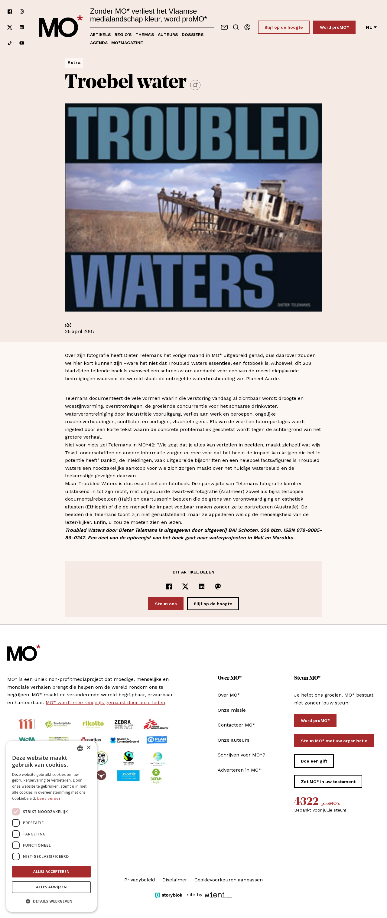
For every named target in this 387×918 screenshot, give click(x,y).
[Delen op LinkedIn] (201, 586)
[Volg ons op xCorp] (9, 27)
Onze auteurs (233, 740)
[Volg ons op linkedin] (21, 27)
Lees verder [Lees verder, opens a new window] (48, 798)
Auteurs (168, 34)
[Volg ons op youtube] (21, 43)
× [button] (88, 748)
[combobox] (80, 748)
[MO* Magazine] (61, 27)
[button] (51, 901)
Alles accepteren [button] (51, 871)
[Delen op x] (185, 586)
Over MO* (229, 695)
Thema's (144, 34)
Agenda (99, 42)
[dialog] (51, 826)
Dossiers (193, 34)
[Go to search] (236, 27)
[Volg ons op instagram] (21, 11)
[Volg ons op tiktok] (9, 43)
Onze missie (232, 710)
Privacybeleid (139, 880)
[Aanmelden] (247, 27)
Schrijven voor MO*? (241, 755)
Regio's (123, 34)
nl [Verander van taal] (371, 27)
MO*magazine (127, 42)
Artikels (100, 34)
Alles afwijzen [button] (51, 887)
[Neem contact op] (224, 27)
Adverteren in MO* (239, 770)
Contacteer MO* (236, 725)
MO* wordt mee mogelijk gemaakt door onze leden (105, 702)
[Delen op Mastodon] (218, 586)
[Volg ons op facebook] (9, 11)
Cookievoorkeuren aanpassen (228, 880)
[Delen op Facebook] (169, 586)
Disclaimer (174, 880)
